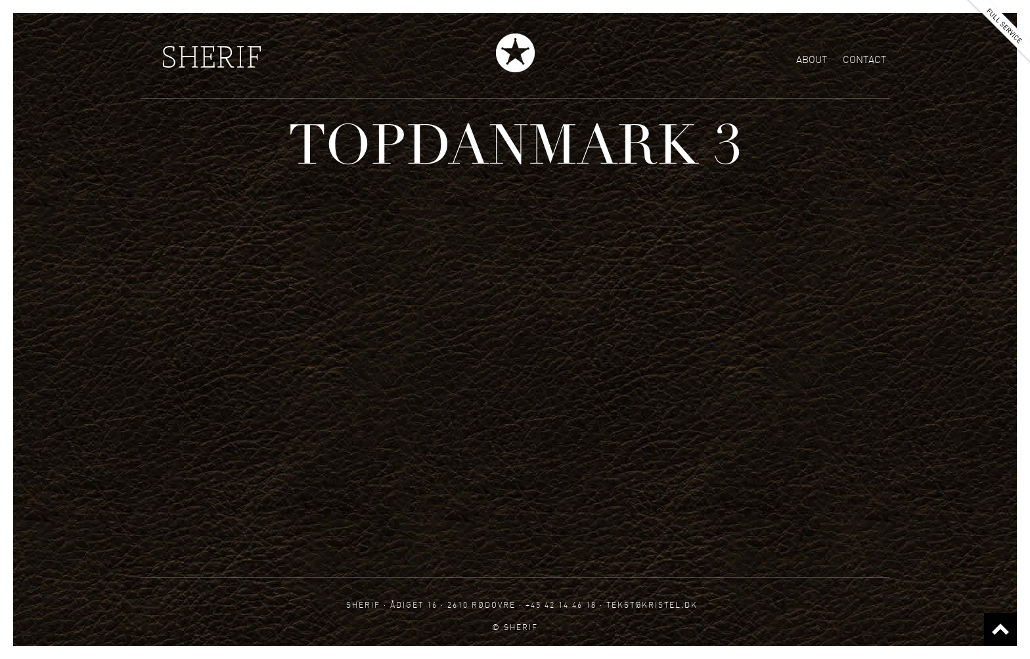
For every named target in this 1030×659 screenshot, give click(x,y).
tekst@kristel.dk (652, 605)
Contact (864, 60)
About (811, 60)
